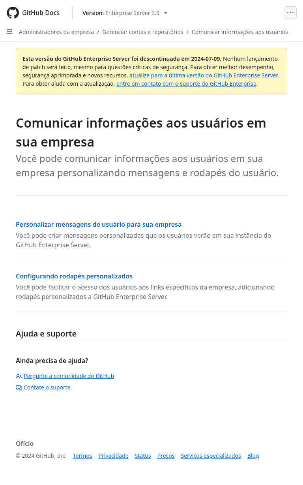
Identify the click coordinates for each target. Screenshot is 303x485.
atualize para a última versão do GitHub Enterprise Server (203, 75)
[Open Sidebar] (9, 31)
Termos (82, 455)
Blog (253, 455)
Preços (166, 455)
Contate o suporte (43, 387)
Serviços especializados (211, 455)
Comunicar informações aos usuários (240, 32)
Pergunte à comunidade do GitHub (65, 376)
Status (143, 455)
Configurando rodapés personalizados (74, 276)
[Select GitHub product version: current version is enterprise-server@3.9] (125, 13)
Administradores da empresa (56, 32)
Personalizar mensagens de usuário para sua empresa (98, 224)
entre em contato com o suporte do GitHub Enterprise (186, 83)
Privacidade (114, 455)
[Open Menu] (290, 12)
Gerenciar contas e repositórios (142, 32)
